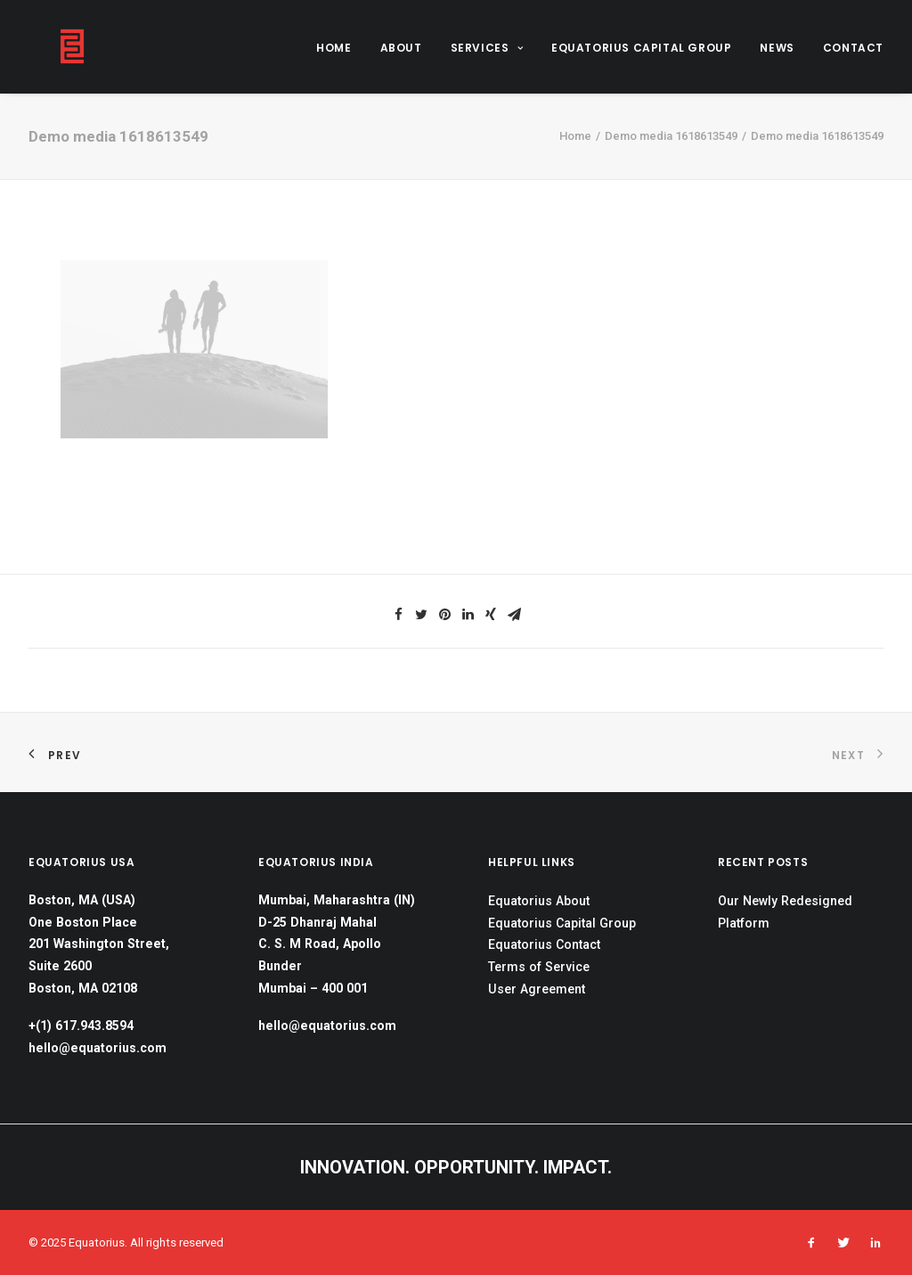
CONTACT (853, 47)
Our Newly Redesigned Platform (785, 912)
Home (575, 136)
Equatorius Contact (544, 944)
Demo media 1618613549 (671, 136)
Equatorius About (539, 901)
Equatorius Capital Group (562, 923)
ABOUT (401, 47)
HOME (333, 47)
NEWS (777, 47)
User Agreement (536, 989)
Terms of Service (539, 967)
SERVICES (487, 47)
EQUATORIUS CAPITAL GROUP (641, 47)
